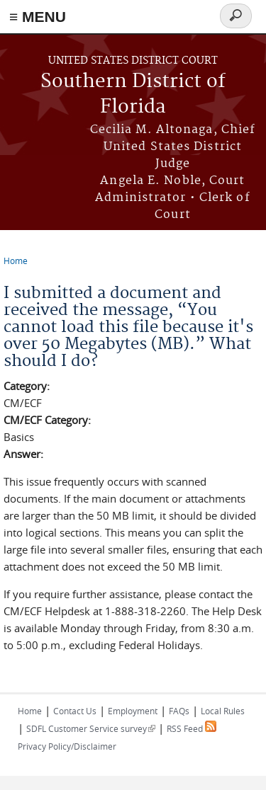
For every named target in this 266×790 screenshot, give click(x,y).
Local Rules (223, 710)
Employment (132, 710)
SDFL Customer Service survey (90, 728)
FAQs (179, 710)
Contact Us (74, 710)
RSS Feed (191, 728)
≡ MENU (37, 16)
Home (16, 260)
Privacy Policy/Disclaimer (67, 746)
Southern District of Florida (133, 94)
